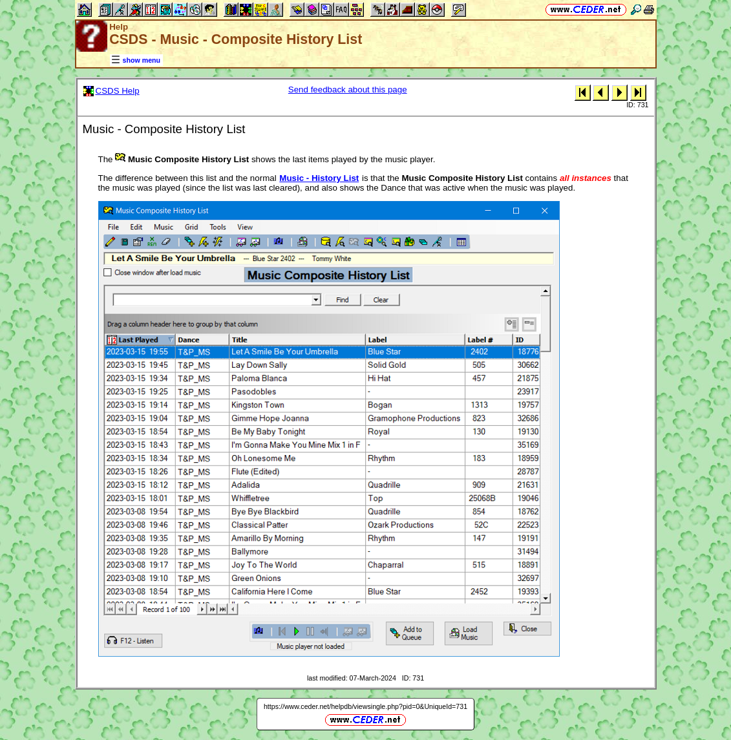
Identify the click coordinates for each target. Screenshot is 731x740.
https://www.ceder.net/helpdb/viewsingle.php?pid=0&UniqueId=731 (365, 706)
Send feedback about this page (347, 89)
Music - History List (319, 178)
